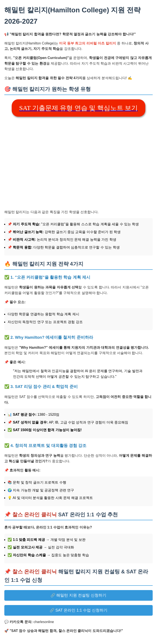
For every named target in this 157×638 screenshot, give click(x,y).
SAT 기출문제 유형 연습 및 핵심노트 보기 (78, 107)
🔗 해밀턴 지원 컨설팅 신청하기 (78, 595)
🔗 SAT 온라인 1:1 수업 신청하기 (78, 610)
